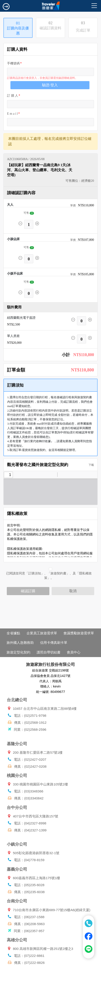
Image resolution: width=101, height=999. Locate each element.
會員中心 (73, 652)
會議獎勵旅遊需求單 (78, 633)
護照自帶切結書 (48, 652)
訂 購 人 (12, 95)
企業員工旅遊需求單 (41, 633)
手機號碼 (13, 63)
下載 (90, 465)
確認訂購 (28, 591)
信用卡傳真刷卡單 (53, 642)
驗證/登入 (50, 85)
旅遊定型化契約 (18, 652)
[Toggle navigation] (6, 6)
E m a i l (12, 113)
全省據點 (13, 633)
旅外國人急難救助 (20, 642)
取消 (73, 591)
